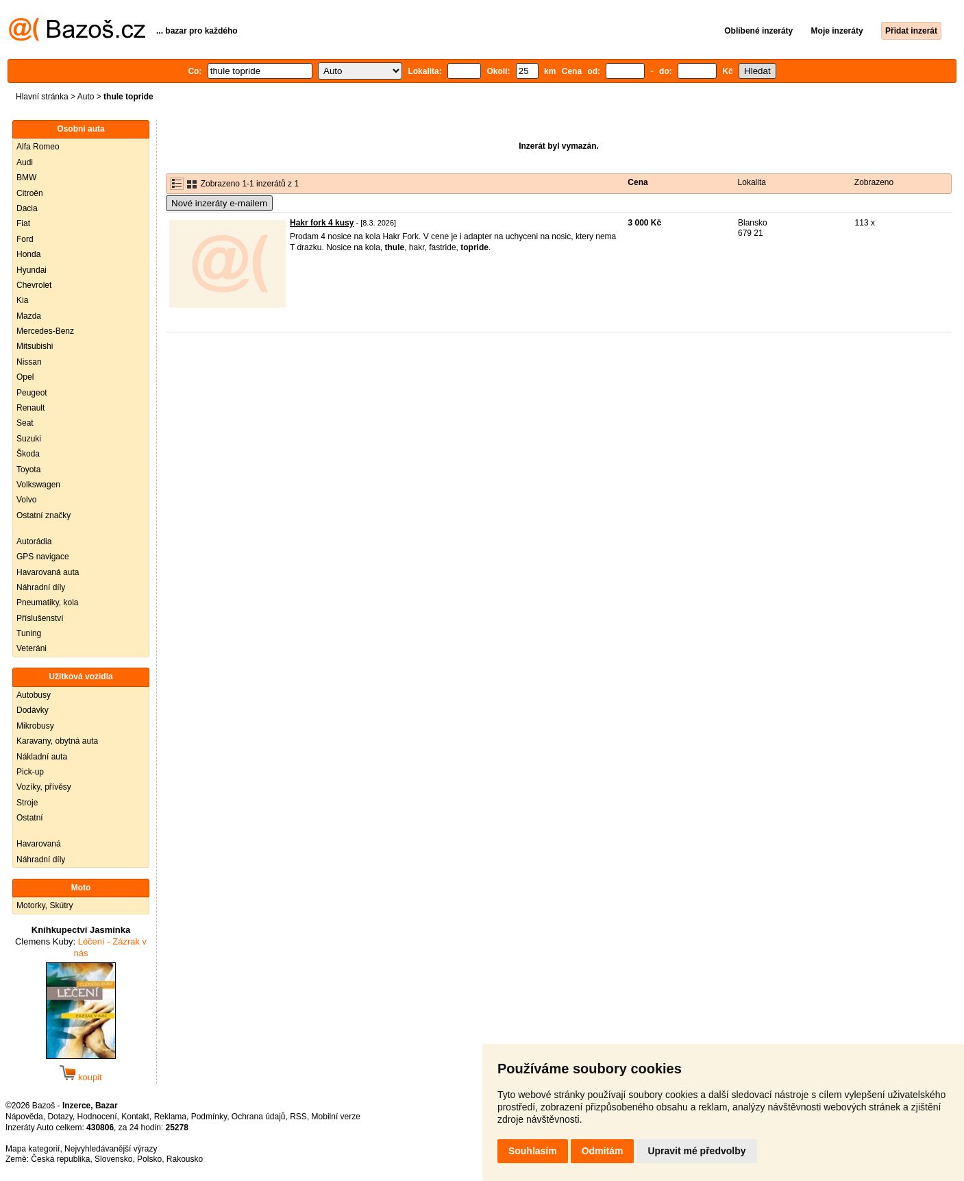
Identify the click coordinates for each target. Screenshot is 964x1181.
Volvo (26, 499)
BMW (26, 177)
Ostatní (29, 818)
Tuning (28, 633)
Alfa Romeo (38, 146)
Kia (22, 300)
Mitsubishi (34, 346)
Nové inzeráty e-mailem (219, 203)
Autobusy (33, 695)
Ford (25, 239)
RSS (298, 1116)
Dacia (27, 208)
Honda (28, 254)
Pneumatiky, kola (47, 602)
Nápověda (24, 1116)
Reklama (170, 1116)
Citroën (29, 193)
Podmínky (209, 1116)
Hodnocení (97, 1116)
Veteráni (31, 648)
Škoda (28, 454)
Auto (86, 96)
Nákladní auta (41, 757)
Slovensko (113, 1159)
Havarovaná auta (47, 572)
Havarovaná (38, 844)
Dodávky (32, 710)
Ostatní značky (43, 515)
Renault (30, 408)
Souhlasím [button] (532, 1150)
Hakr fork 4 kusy (322, 223)
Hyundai (31, 270)
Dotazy (59, 1116)
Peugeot (31, 393)
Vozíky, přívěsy (43, 787)
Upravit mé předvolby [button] (696, 1150)
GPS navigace (42, 556)
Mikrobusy (35, 726)
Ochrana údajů (259, 1116)
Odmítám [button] (602, 1150)
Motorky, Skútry (44, 905)
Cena (637, 182)
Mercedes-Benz (45, 331)
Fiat (23, 223)
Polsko (149, 1159)
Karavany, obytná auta (57, 741)
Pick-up (30, 772)
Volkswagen (38, 484)
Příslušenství (40, 618)
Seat (25, 423)
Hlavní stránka (42, 96)
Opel (25, 377)
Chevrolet (33, 285)
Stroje (27, 802)
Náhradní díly (40, 587)
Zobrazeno (873, 182)
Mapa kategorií (32, 1149)
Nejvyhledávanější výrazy (110, 1149)
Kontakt (135, 1116)
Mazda (28, 316)
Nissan (29, 362)
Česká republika (60, 1159)
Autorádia (33, 541)
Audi (24, 162)
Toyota (28, 469)
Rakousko (184, 1159)
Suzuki (28, 438)
